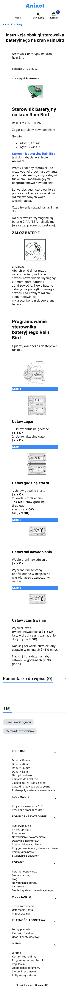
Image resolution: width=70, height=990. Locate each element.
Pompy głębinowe (23, 851)
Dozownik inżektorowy (26, 840)
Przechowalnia (21, 913)
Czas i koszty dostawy (26, 936)
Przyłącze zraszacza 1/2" (27, 806)
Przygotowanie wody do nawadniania (35, 848)
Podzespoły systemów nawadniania (33, 790)
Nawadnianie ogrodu (24, 882)
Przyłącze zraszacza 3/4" (28, 809)
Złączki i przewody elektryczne (31, 786)
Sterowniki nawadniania (26, 844)
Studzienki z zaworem (25, 855)
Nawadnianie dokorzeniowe (29, 836)
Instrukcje (32, 78)
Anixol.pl (7, 24)
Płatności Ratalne (22, 933)
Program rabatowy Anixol (27, 960)
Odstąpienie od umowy (26, 967)
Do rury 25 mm (21, 767)
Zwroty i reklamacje (24, 971)
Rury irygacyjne (21, 825)
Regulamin (18, 964)
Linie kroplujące (21, 829)
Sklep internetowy (31, 985)
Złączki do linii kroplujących (29, 782)
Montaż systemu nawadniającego (32, 890)
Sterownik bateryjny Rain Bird (33, 153)
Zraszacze (18, 833)
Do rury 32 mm (21, 771)
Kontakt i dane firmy (24, 956)
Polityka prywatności (24, 975)
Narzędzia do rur (22, 775)
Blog (19, 24)
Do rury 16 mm (21, 760)
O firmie (16, 952)
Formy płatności (21, 929)
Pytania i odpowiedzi (24, 871)
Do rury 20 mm (21, 764)
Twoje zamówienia (23, 906)
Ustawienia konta (22, 909)
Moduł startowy (21, 875)
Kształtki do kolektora (25, 779)
